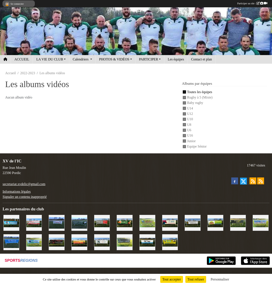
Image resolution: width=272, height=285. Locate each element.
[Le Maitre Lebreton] (170, 222)
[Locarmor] (147, 222)
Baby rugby (195, 103)
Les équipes (176, 59)
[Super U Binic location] (261, 222)
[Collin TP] (170, 241)
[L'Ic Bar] (147, 241)
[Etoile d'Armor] (125, 241)
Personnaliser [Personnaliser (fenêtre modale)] (220, 279)
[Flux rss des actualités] (252, 180)
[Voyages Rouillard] (11, 241)
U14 (190, 108)
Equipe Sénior (197, 146)
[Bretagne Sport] (79, 222)
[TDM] (215, 222)
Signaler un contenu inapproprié (25, 197)
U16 (190, 135)
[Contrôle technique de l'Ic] (193, 222)
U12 (190, 114)
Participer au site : (252, 3)
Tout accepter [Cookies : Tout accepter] (171, 279)
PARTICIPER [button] (148, 59)
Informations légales (17, 191)
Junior (191, 141)
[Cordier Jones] (34, 222)
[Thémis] (102, 222)
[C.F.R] (11, 222)
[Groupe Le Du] (34, 241)
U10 (190, 119)
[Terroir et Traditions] (57, 241)
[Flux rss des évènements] (260, 180)
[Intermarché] (57, 222)
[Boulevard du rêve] (238, 222)
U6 (189, 130)
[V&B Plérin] (125, 222)
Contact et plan (201, 59)
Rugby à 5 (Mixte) (200, 97)
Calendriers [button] (81, 59)
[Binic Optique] (102, 241)
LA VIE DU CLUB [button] (49, 59)
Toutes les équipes (199, 92)
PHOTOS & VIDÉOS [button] (114, 59)
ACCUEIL (21, 59)
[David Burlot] (79, 241)
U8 (189, 124)
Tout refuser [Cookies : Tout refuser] (195, 279)
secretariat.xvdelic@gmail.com (24, 184)
